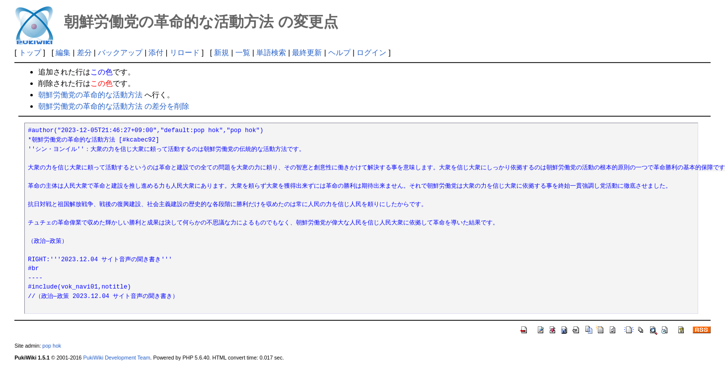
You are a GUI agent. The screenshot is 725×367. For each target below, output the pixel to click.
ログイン (371, 52)
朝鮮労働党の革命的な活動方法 (90, 94)
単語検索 (271, 52)
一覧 (242, 52)
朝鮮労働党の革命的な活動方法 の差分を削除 (113, 106)
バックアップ (120, 52)
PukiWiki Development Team (116, 358)
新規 (221, 52)
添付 (155, 52)
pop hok (51, 346)
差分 (84, 52)
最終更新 (307, 52)
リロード (185, 52)
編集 (63, 52)
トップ (30, 52)
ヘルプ (339, 52)
